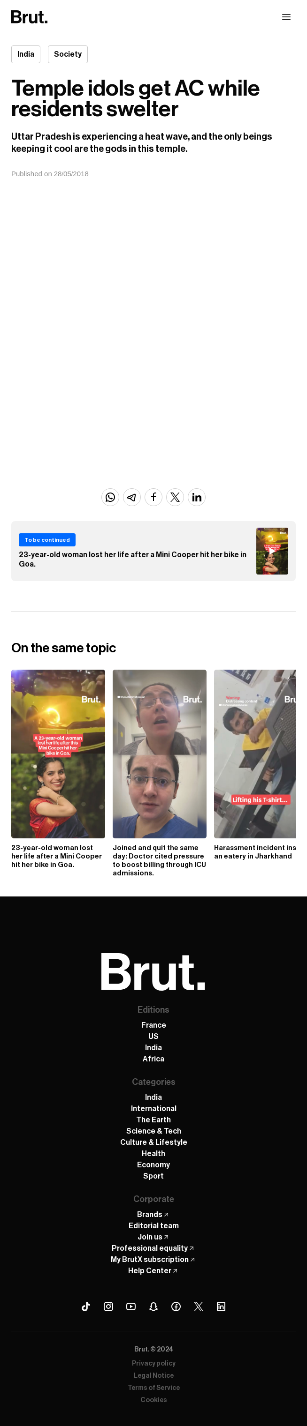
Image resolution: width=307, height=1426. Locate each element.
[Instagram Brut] (108, 1306)
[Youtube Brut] (131, 1306)
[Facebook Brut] (176, 1306)
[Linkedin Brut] (221, 1306)
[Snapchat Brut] (153, 1306)
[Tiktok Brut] (86, 1306)
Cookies (153, 1400)
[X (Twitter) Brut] (198, 1306)
